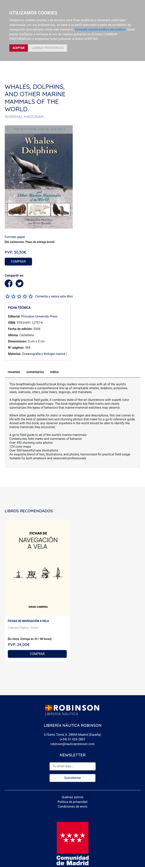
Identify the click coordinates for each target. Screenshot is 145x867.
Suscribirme (72, 778)
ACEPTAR (18, 47)
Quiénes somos (72, 797)
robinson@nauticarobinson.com (72, 744)
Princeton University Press (39, 316)
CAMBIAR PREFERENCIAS (48, 47)
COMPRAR (18, 261)
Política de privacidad (72, 802)
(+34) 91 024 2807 (72, 739)
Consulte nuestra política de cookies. (100, 29)
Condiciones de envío (72, 806)
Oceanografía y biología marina (43, 354)
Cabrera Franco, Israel (23, 628)
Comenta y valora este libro (54, 296)
